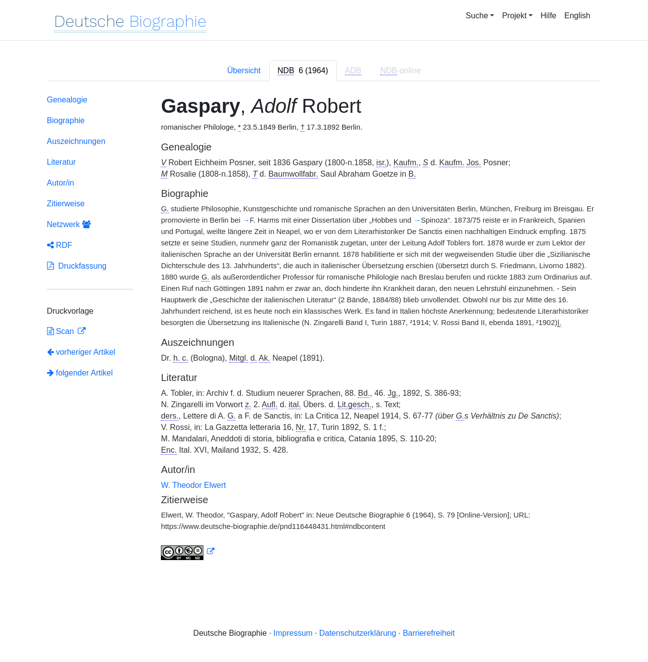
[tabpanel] (324, 329)
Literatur (61, 162)
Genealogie (67, 99)
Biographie (66, 120)
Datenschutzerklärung (358, 633)
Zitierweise (66, 203)
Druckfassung (77, 266)
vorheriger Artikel (81, 352)
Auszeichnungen (76, 141)
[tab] (303, 70)
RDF (59, 245)
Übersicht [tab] (244, 70)
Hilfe (548, 15)
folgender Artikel (80, 373)
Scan (61, 331)
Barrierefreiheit (429, 633)
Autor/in (60, 183)
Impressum (292, 633)
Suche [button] (477, 15)
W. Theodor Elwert (193, 485)
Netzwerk (69, 224)
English (577, 15)
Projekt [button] (514, 15)
